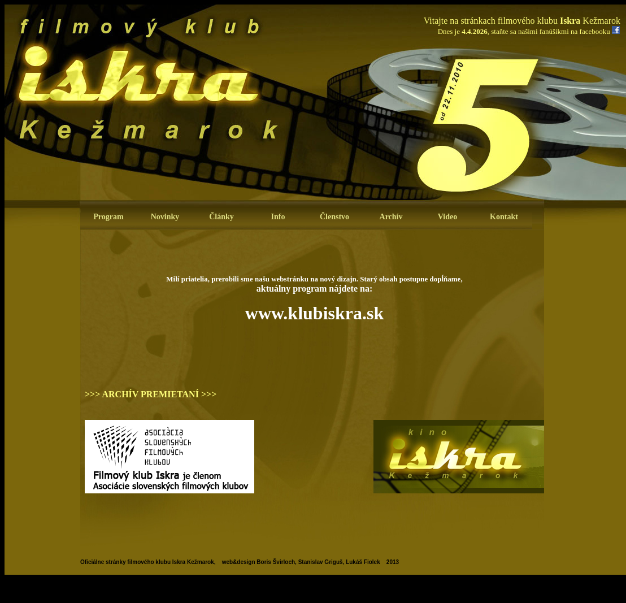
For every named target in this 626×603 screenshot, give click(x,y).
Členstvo (334, 216)
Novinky (165, 216)
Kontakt (504, 216)
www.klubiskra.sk (314, 313)
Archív (391, 216)
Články (221, 216)
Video (447, 216)
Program (108, 216)
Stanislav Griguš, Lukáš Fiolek (339, 562)
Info (278, 216)
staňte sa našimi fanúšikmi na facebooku (550, 31)
